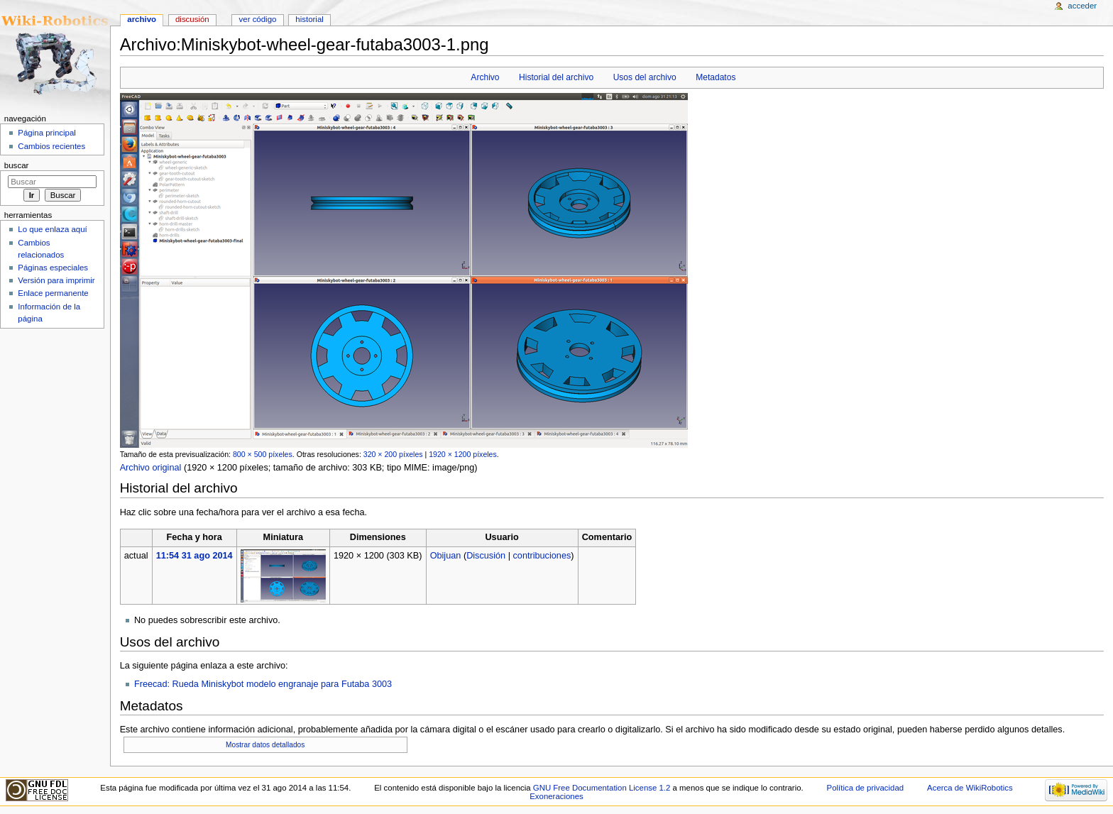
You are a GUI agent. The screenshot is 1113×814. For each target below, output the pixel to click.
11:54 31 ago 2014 (194, 556)
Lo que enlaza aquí (52, 229)
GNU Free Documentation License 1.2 (602, 787)
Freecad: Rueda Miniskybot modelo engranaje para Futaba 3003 (263, 684)
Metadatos (715, 77)
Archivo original (151, 468)
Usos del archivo (644, 77)
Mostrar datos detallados (265, 745)
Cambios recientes (51, 146)
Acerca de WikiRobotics (970, 787)
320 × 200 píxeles (393, 454)
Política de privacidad (865, 787)
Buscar (16, 165)
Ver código (258, 19)
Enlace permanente (53, 293)
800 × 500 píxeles (262, 454)
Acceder (1082, 5)
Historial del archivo (556, 77)
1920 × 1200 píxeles (463, 454)
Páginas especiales (53, 267)
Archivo (485, 77)
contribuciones (541, 556)
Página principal (47, 132)
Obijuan (445, 556)
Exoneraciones (556, 796)
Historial (309, 19)
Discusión (485, 556)
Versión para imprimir (56, 280)
